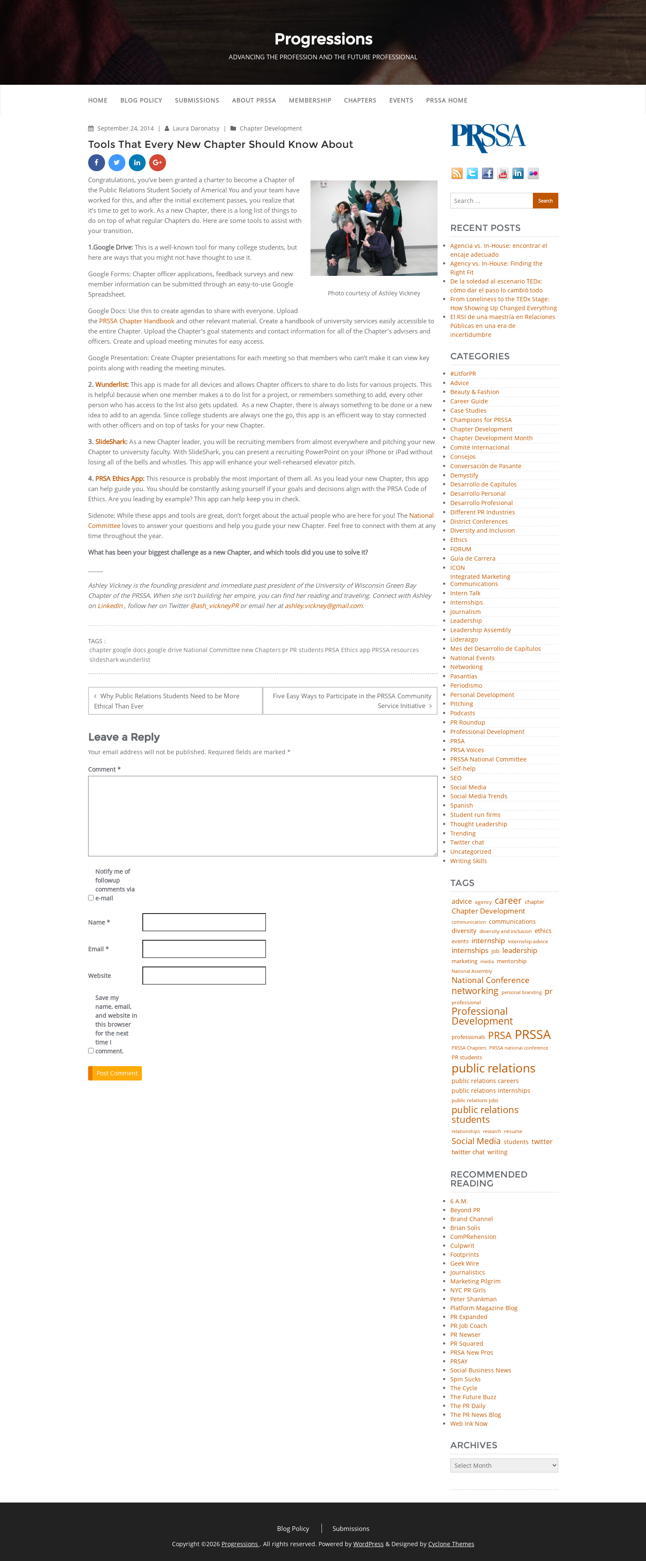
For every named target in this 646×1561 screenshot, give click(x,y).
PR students (307, 650)
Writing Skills (468, 861)
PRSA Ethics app (348, 650)
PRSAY (459, 1361)
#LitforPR (463, 374)
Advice (459, 383)
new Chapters (261, 650)
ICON (457, 568)
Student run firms (475, 815)
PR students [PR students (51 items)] (467, 1057)
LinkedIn (109, 605)
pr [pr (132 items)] (548, 991)
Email (98, 949)
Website (99, 976)
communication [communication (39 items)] (469, 921)
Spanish (461, 805)
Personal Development (482, 695)
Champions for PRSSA (481, 420)
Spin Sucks (465, 1379)
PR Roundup (467, 722)
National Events (472, 658)
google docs (129, 650)
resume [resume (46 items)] (513, 1131)
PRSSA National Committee (488, 759)
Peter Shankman (473, 1299)
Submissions (197, 100)
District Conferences (479, 521)
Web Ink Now (469, 1423)
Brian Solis (465, 1228)
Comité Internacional (480, 447)
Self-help (463, 768)
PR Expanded (469, 1317)
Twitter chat (467, 842)
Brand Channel (471, 1219)
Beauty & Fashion (474, 392)
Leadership (466, 621)
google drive (164, 650)
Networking (466, 667)
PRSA (457, 741)
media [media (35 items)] (487, 961)
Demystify (464, 475)
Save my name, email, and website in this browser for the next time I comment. (116, 1024)
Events (401, 100)
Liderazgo (464, 639)
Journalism (465, 612)
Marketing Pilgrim (475, 1281)
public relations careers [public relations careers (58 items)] (485, 1081)
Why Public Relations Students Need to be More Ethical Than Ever (166, 701)
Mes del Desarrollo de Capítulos (495, 649)
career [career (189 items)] (508, 900)
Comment (104, 769)
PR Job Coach (468, 1326)
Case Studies (468, 410)
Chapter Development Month (491, 438)
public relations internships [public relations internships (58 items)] (491, 1091)
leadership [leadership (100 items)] (519, 950)
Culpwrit (462, 1246)
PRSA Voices (467, 750)
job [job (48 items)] (495, 951)
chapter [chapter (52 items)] (534, 902)
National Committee (211, 650)
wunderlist (135, 660)
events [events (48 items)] (460, 941)
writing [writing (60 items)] (497, 1152)
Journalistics (467, 1272)
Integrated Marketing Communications (480, 580)
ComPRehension (473, 1237)
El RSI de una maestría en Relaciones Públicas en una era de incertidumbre (502, 326)
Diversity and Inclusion (482, 530)
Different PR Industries (482, 512)
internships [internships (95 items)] (470, 950)
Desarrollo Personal (478, 493)
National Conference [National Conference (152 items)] (491, 980)
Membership (310, 100)
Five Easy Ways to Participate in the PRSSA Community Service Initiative (352, 701)
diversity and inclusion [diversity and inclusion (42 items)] (506, 931)
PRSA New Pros (471, 1352)
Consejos (463, 457)
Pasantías (463, 676)
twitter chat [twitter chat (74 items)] (468, 1152)
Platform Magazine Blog (484, 1308)
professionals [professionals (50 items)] (468, 1037)
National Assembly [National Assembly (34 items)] (472, 971)
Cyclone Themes (451, 1544)
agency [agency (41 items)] (483, 902)
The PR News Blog (475, 1415)
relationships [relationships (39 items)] (466, 1131)
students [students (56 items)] (516, 1142)
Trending (463, 833)
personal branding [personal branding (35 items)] (522, 992)
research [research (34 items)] (492, 1131)
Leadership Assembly (480, 630)
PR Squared (466, 1343)
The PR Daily (467, 1406)
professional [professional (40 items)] (466, 1002)
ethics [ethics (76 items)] (543, 931)
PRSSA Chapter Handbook (136, 321)
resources (405, 650)
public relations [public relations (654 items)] (493, 1068)
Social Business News (480, 1370)
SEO (456, 778)
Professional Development (487, 732)
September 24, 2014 (126, 128)
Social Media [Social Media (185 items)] (476, 1140)
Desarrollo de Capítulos (483, 484)
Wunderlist (111, 384)
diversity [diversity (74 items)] (464, 931)
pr (285, 650)
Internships (466, 602)
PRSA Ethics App (119, 478)
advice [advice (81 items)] (462, 901)
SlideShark (110, 441)
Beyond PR (465, 1210)
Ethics (458, 540)
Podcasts (462, 713)
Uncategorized (470, 851)
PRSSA (381, 650)
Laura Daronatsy (197, 128)
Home (98, 100)
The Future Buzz (473, 1397)
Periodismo (466, 685)
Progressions (241, 1544)
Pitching (461, 704)
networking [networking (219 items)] (475, 990)
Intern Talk (465, 593)
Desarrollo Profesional (481, 503)
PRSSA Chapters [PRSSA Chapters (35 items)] (469, 1048)
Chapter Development (271, 128)
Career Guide (469, 401)
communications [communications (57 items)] (512, 922)
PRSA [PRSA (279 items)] (500, 1036)
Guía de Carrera (473, 558)
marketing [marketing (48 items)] (464, 961)
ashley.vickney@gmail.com (324, 605)
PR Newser (465, 1334)
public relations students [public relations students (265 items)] (485, 1114)
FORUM (460, 549)
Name (99, 922)
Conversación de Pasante (485, 466)
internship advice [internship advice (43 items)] (528, 941)
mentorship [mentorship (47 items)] (512, 961)
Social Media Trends (478, 796)
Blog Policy (141, 100)
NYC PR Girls (468, 1290)
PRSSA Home (447, 100)
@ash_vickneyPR (214, 605)
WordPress (368, 1544)
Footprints (464, 1254)
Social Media (468, 787)
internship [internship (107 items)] (488, 940)
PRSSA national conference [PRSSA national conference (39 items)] (518, 1047)
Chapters (360, 100)
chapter (100, 650)
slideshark (104, 660)
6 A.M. (459, 1201)
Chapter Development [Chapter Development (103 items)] (488, 910)
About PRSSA (254, 100)
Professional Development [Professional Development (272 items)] (482, 1016)
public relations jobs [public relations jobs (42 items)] (475, 1100)
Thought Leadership (478, 824)
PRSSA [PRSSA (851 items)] (533, 1034)
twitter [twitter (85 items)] (542, 1142)
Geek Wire (464, 1263)
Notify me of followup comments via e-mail (115, 884)
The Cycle (463, 1388)
